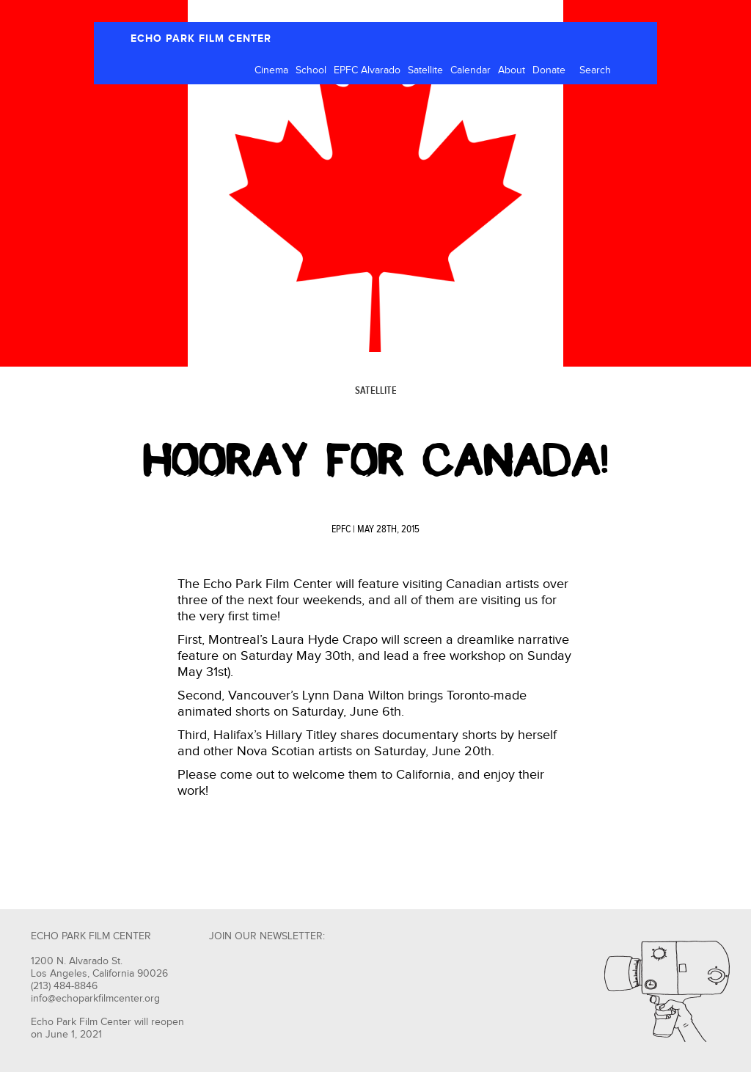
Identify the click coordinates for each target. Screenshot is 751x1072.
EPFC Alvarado (367, 70)
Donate (548, 70)
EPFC (341, 529)
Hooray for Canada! (375, 460)
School (311, 70)
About (511, 70)
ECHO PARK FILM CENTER (201, 38)
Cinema (271, 70)
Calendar (470, 70)
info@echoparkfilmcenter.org (95, 999)
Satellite (425, 70)
